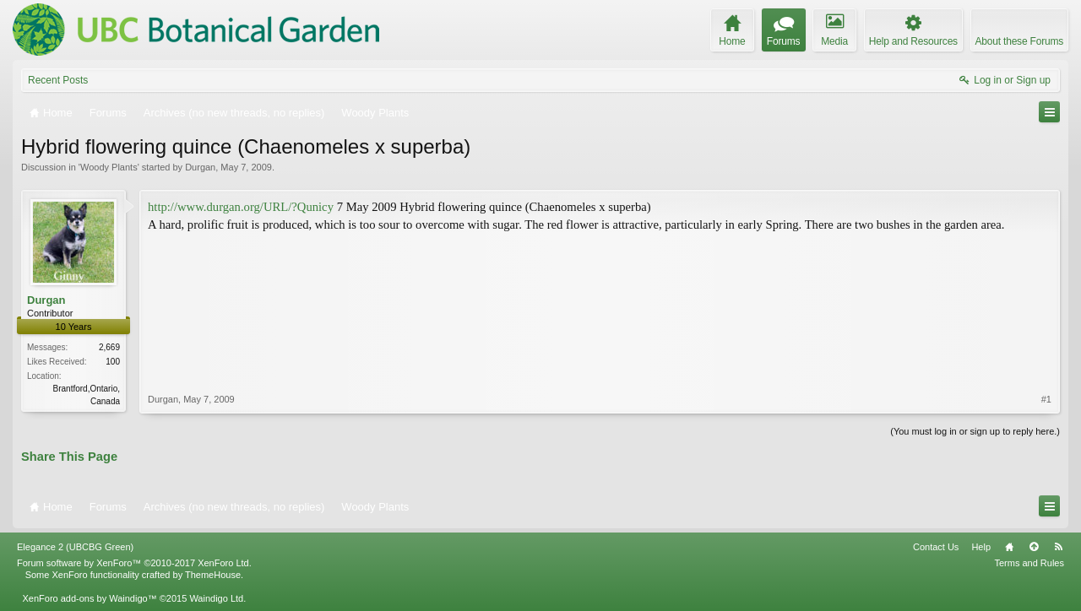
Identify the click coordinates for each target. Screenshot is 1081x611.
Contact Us (936, 547)
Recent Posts (58, 80)
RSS (1058, 547)
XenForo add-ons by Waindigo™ (89, 598)
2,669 (109, 347)
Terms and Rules (1029, 563)
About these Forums (1019, 41)
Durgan (200, 167)
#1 (1046, 399)
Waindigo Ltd (216, 598)
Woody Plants (109, 167)
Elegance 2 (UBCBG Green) (75, 547)
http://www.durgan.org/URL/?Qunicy (241, 207)
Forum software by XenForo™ (134, 563)
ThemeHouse (213, 575)
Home (1009, 547)
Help (981, 547)
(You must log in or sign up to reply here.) (975, 431)
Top (1034, 547)
